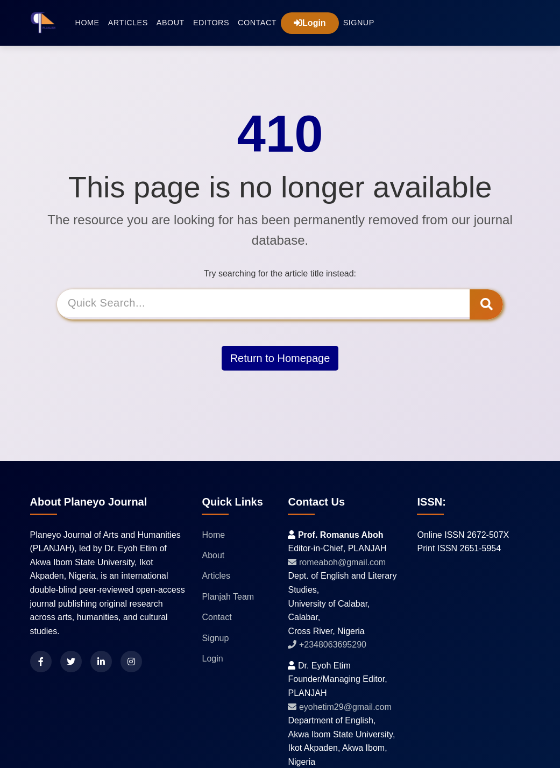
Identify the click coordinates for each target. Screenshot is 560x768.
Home (87, 22)
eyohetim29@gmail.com (339, 707)
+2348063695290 (327, 644)
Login (310, 22)
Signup (358, 22)
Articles (128, 22)
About (171, 22)
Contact (257, 22)
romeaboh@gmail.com (337, 562)
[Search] (265, 304)
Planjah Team (228, 596)
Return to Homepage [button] (280, 356)
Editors (211, 22)
